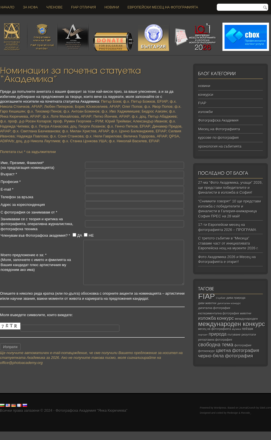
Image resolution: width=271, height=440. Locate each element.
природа (217, 334)
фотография (243, 345)
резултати (249, 334)
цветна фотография (237, 350)
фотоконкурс (206, 351)
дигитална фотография (214, 308)
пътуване (234, 334)
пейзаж (247, 329)
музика (236, 329)
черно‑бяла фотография (225, 356)
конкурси (205, 94)
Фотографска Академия (218, 120)
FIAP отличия (83, 7)
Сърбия (221, 297)
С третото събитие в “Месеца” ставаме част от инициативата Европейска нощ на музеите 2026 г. (228, 243)
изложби (205, 112)
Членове (54, 7)
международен (246, 319)
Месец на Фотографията (219, 129)
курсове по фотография (218, 137)
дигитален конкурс (229, 303)
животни (245, 313)
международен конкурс (231, 323)
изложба (207, 318)
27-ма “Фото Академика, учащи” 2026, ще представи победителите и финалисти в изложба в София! (230, 187)
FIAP (202, 103)
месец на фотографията (214, 329)
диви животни (207, 303)
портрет (203, 334)
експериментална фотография (218, 313)
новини (111, 7)
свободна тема (215, 345)
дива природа (235, 297)
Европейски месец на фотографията (163, 7)
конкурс (225, 318)
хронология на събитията (219, 146)
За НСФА (30, 7)
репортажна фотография (215, 339)
